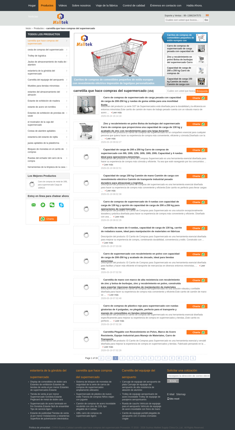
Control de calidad (134, 5)
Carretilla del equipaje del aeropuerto (46, 79)
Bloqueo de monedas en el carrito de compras (46, 150)
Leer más (117, 112)
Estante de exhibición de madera (44, 101)
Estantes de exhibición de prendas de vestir (46, 114)
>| (193, 358)
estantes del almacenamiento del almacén (44, 93)
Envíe (173, 381)
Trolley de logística (37, 55)
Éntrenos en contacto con (165, 5)
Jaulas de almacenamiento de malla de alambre (47, 63)
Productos (47, 5)
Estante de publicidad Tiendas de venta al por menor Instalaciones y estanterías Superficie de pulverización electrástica (49, 416)
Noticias (33, 16)
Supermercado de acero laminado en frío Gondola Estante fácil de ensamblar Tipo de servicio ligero (49, 406)
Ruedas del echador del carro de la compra (45, 159)
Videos (62, 5)
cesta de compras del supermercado (45, 49)
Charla (199, 98)
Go (206, 20)
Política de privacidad (39, 427)
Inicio (28, 28)
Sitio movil (173, 399)
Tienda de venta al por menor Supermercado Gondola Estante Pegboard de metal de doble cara (46, 397)
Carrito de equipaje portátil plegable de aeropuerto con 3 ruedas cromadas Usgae (141, 416)
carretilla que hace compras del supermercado (43, 42)
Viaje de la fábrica (107, 5)
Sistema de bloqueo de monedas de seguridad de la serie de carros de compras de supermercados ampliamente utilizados (93, 385)
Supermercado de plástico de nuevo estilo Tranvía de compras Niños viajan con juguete (95, 397)
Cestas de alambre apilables (41, 131)
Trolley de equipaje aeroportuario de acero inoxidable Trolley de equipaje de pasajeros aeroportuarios (141, 397)
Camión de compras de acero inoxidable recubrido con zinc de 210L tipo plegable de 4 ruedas (96, 406)
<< (108, 358)
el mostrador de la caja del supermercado (41, 123)
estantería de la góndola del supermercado (41, 72)
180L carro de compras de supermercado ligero (89, 414)
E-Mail (170, 394)
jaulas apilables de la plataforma (43, 143)
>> (186, 358)
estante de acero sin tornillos (42, 107)
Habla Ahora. (195, 5)
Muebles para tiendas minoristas (43, 86)
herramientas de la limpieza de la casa (46, 167)
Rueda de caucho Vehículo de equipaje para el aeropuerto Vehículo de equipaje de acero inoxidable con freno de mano (141, 406)
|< (101, 358)
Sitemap (180, 394)
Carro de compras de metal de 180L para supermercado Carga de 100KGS (52, 185)
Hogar (32, 5)
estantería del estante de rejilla (43, 137)
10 (179, 358)
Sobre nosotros (81, 5)
